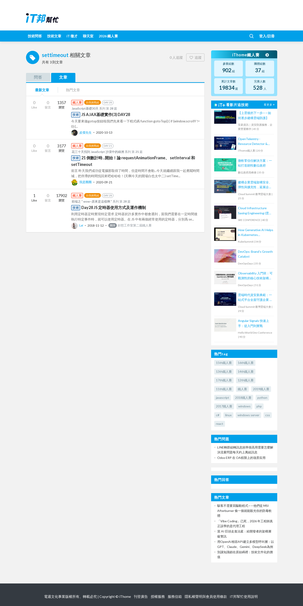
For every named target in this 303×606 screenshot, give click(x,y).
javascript (222, 397)
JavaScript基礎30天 (85, 108)
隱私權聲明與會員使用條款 (206, 596)
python (262, 397)
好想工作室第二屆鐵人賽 (130, 225)
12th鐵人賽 (246, 380)
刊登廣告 (141, 596)
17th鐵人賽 (224, 380)
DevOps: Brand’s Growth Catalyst (255, 254)
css (267, 415)
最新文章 (42, 90)
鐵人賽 (242, 389)
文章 (63, 77)
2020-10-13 (104, 132)
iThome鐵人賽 (250, 54)
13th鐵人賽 (224, 371)
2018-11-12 (95, 225)
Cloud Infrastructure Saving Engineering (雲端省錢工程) (255, 211)
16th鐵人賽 (246, 363)
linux (228, 415)
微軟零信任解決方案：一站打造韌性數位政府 (255, 163)
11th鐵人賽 (224, 389)
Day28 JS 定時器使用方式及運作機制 (113, 207)
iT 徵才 (72, 36)
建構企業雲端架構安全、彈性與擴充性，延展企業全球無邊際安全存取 (255, 185)
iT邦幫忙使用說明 (244, 596)
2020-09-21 (104, 182)
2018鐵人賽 (243, 397)
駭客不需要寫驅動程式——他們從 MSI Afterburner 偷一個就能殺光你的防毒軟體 (244, 510)
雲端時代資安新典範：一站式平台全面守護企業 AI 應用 (255, 297)
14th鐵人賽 (246, 371)
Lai (77, 225)
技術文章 (54, 36)
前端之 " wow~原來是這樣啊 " (92, 201)
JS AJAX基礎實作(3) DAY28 (105, 114)
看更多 (270, 104)
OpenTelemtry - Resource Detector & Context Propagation (253, 141)
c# (217, 415)
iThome (125, 596)
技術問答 (35, 36)
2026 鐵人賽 (108, 36)
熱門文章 (73, 90)
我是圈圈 (81, 182)
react (219, 424)
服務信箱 (175, 596)
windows (244, 406)
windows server (248, 415)
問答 (38, 77)
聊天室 (88, 36)
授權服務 (158, 596)
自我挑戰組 (92, 102)
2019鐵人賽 (261, 389)
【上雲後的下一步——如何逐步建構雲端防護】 (254, 115)
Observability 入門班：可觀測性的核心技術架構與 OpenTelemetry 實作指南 (255, 276)
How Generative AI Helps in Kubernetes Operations (255, 232)
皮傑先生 (81, 132)
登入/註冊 (267, 36)
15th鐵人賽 (224, 363)
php (259, 406)
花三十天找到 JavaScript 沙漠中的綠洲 (98, 152)
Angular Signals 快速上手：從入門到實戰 (253, 323)
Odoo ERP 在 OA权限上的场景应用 (241, 458)
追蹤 (195, 57)
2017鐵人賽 (224, 406)
